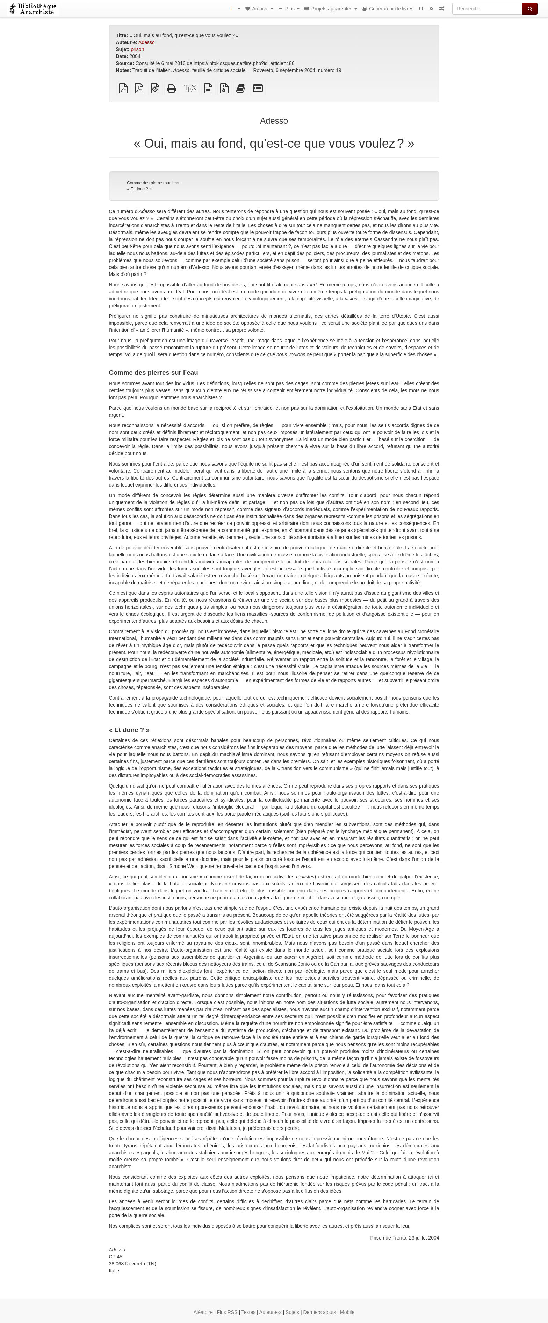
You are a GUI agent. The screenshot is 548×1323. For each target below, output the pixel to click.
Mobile (347, 1312)
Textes (248, 1312)
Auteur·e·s (270, 1312)
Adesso (146, 42)
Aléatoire (203, 1312)
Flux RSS (227, 1312)
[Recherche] (487, 9)
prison (137, 49)
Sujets (292, 1312)
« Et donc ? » (139, 189)
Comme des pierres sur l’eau (153, 183)
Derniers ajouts (319, 1312)
